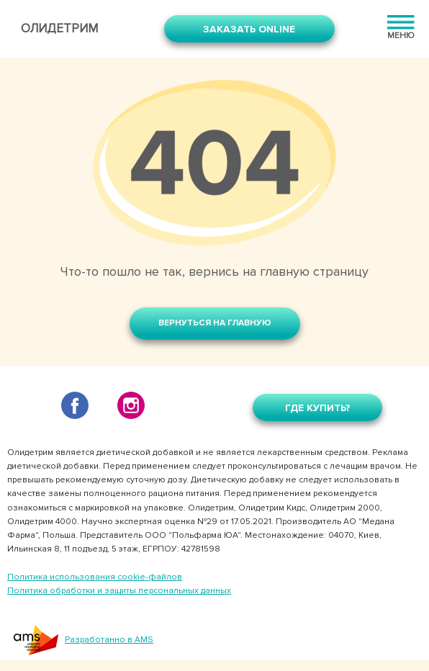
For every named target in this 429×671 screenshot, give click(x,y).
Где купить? (318, 408)
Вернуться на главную (214, 323)
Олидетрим (59, 28)
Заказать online (249, 29)
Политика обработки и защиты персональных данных (119, 590)
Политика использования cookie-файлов (94, 577)
